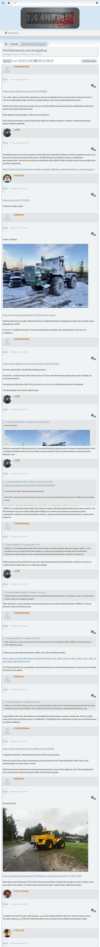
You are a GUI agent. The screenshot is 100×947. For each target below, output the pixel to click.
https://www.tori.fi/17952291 (16, 200)
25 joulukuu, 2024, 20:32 (18, 473)
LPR (17, 129)
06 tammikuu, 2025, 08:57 (19, 904)
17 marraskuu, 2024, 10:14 (19, 79)
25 (48, 61)
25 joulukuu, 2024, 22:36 (18, 626)
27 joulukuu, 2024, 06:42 (18, 689)
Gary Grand (21, 890)
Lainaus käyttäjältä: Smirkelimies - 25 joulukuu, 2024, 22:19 (25, 592)
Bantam (19, 214)
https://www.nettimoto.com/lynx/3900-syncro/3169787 (28, 748)
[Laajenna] (45, 422)
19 (40, 61)
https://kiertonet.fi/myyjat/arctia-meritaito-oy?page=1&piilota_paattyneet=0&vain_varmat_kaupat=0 (48, 169)
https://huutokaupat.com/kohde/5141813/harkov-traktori (29, 315)
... (26, 61)
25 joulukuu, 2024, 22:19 (18, 536)
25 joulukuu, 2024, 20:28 (18, 409)
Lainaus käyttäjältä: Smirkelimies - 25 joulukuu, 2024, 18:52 (25, 482)
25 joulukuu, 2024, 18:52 (18, 352)
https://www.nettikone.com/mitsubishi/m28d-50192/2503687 (31, 363)
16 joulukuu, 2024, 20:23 (18, 188)
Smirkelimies (22, 66)
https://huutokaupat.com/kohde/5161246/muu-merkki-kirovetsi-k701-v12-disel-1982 (42, 876)
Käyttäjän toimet (89, 61)
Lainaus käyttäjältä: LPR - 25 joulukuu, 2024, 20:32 (23, 545)
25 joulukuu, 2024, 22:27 (18, 584)
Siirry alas (7, 61)
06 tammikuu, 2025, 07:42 (19, 791)
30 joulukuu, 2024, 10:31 (18, 741)
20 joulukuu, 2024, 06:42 (18, 228)
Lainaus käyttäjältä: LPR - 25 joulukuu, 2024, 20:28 (23, 702)
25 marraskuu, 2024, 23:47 (19, 143)
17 (31, 61)
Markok (19, 175)
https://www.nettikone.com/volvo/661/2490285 (25, 91)
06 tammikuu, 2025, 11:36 (19, 943)
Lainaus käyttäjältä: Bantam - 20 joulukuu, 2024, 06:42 (24, 422)
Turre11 (19, 930)
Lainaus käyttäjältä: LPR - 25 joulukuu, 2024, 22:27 (23, 638)
